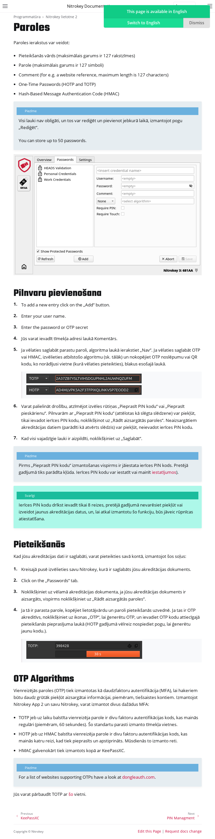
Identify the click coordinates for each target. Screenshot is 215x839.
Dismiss (196, 23)
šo (71, 794)
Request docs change (183, 831)
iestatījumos (164, 472)
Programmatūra (27, 16)
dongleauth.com (138, 777)
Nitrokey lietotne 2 (61, 16)
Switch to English (143, 23)
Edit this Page (149, 831)
